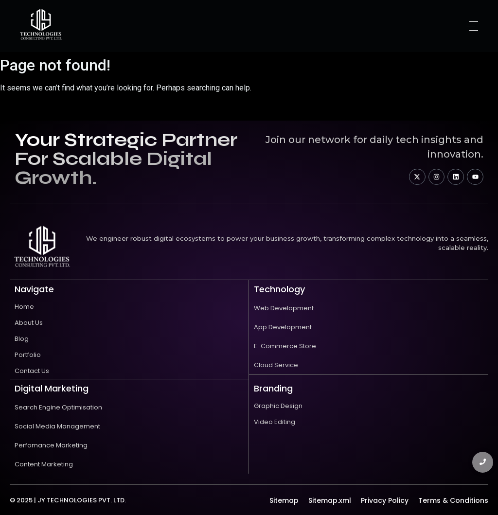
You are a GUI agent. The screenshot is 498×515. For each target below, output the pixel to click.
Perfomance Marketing (51, 445)
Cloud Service (276, 365)
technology (279, 289)
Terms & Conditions (453, 500)
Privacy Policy (385, 500)
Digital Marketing (52, 388)
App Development (283, 327)
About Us (29, 322)
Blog (22, 338)
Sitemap (284, 500)
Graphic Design (278, 405)
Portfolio (28, 354)
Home (24, 306)
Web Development (284, 308)
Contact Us (32, 370)
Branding (273, 388)
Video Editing (274, 421)
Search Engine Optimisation (58, 407)
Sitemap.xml (329, 500)
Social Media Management (57, 426)
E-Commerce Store (285, 346)
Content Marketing (44, 464)
